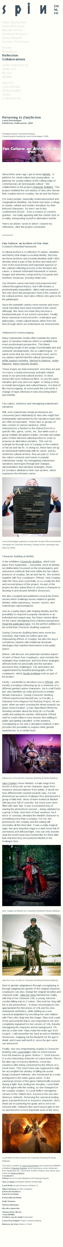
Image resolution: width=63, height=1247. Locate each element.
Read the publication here (16, 623)
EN (56, 6)
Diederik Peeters (15, 34)
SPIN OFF (9, 69)
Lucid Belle (23, 1052)
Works (7, 47)
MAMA (46, 174)
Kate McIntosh (13, 26)
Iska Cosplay (9, 783)
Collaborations (13, 59)
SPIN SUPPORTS (15, 65)
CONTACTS (11, 98)
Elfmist (49, 682)
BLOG (7, 73)
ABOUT (8, 83)
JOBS (6, 94)
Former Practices (15, 41)
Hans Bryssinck (14, 22)
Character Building (42, 187)
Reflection (10, 55)
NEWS (7, 77)
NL (56, 9)
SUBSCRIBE (11, 90)
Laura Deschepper (30, 1166)
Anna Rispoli (12, 37)
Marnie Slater (12, 30)
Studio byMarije (31, 673)
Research (9, 51)
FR (56, 13)
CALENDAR (11, 87)
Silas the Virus (28, 995)
